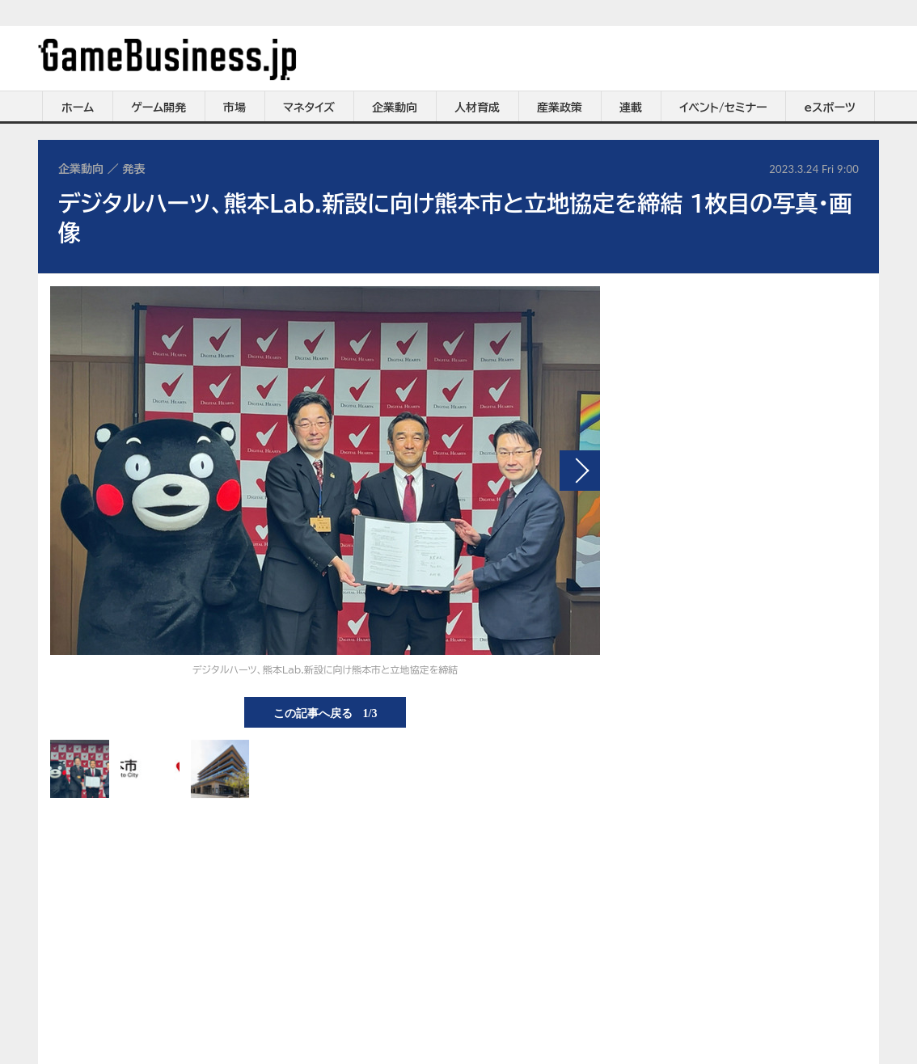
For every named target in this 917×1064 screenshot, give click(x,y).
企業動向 (394, 107)
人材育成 (477, 107)
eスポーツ (830, 107)
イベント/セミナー (723, 107)
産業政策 (559, 107)
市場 (234, 107)
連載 (630, 107)
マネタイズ (309, 107)
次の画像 (580, 470)
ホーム (77, 107)
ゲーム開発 (158, 107)
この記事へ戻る (325, 712)
